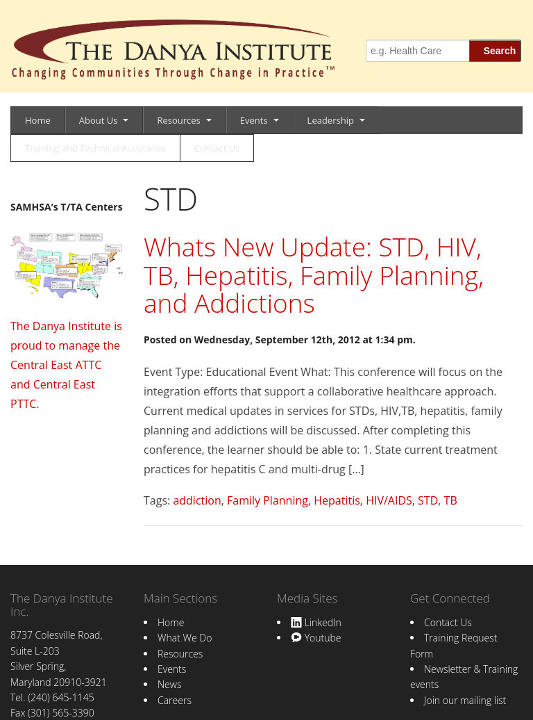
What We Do (185, 637)
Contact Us (217, 148)
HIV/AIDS (389, 500)
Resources (178, 120)
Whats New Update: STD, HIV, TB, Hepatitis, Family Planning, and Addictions (314, 274)
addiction (197, 500)
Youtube (316, 637)
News (169, 684)
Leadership (330, 120)
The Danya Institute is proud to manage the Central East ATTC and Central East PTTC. (66, 364)
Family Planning (267, 500)
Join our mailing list (465, 700)
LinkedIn (316, 622)
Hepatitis (337, 500)
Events (254, 120)
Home (38, 120)
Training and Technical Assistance (95, 148)
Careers (175, 700)
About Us (98, 120)
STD (428, 500)
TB (450, 500)
